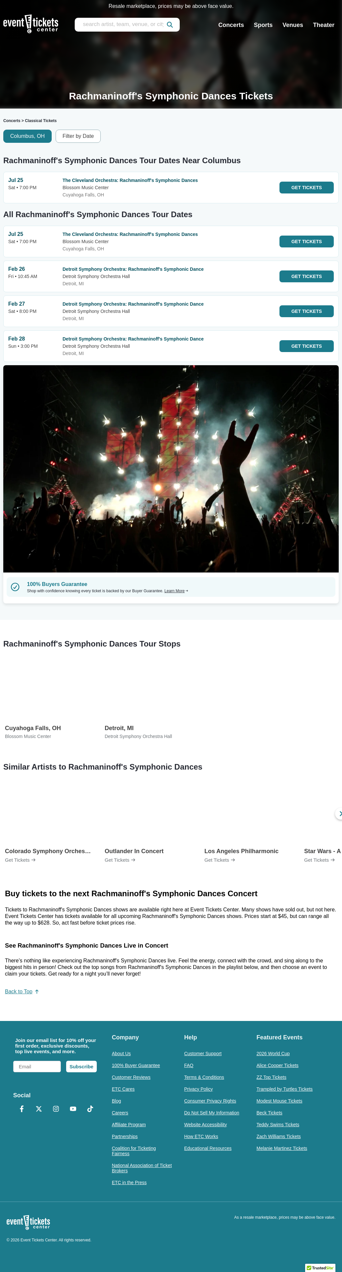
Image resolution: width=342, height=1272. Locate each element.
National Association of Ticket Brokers (142, 1168)
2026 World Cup (273, 1053)
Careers (120, 1112)
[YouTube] (73, 1109)
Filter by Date (78, 136)
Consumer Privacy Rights (210, 1101)
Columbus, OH (27, 136)
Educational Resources (207, 1148)
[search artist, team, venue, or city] (127, 25)
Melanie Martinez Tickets (281, 1148)
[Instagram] (56, 1109)
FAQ (188, 1065)
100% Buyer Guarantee (136, 1065)
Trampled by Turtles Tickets (284, 1089)
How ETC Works (201, 1136)
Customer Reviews (131, 1077)
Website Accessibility (205, 1124)
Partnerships (125, 1136)
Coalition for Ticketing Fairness (134, 1151)
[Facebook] (21, 1109)
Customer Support (203, 1053)
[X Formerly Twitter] (38, 1109)
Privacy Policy (198, 1089)
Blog (116, 1101)
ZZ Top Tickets (271, 1077)
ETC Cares (123, 1089)
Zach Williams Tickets (278, 1136)
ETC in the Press (129, 1182)
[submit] (169, 24)
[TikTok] (90, 1109)
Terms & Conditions (204, 1077)
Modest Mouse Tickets (279, 1101)
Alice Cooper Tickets (277, 1065)
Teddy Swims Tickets (277, 1124)
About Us (121, 1053)
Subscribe (81, 1066)
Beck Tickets (269, 1112)
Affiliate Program (129, 1124)
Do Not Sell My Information (211, 1112)
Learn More (176, 591)
